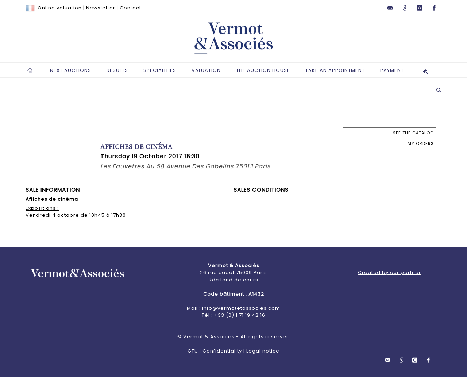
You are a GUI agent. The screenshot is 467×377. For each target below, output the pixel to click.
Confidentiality (222, 350)
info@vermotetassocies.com (241, 308)
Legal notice (262, 350)
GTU (193, 350)
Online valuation (60, 7)
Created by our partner (389, 272)
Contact (130, 7)
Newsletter (100, 7)
